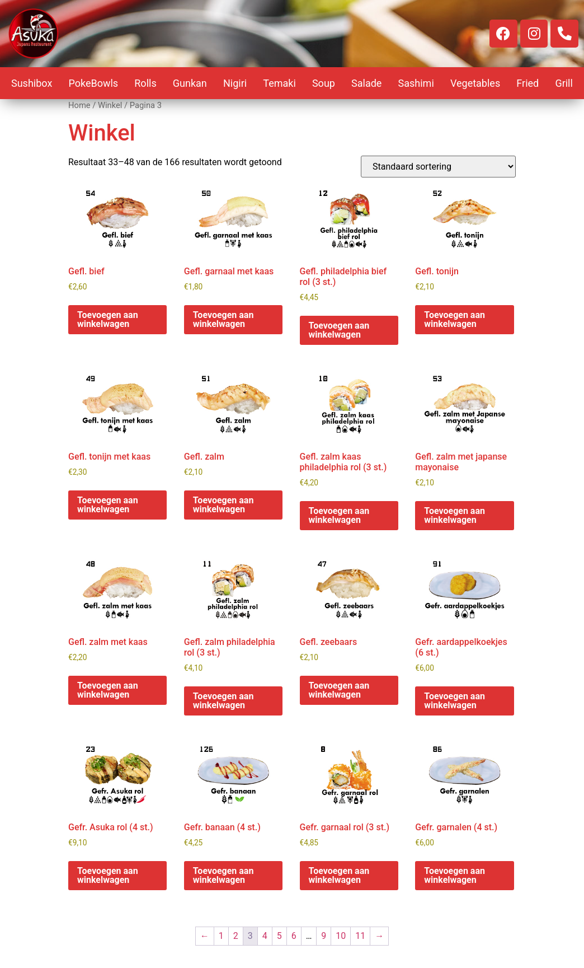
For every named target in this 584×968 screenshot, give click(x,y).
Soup (323, 83)
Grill (564, 83)
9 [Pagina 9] (323, 935)
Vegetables (475, 83)
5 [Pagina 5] (279, 935)
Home (79, 105)
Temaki (279, 83)
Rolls (145, 83)
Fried (527, 83)
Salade (366, 83)
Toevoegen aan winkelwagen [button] (107, 319)
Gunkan (190, 83)
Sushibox (31, 83)
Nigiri (235, 83)
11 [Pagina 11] (360, 935)
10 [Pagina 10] (341, 935)
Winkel (110, 105)
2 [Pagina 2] (235, 935)
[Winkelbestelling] (438, 166)
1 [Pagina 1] (221, 935)
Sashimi (416, 83)
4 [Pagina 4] (264, 935)
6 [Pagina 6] (293, 935)
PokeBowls (93, 83)
